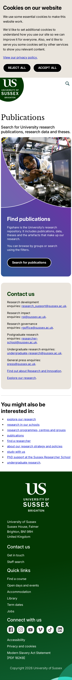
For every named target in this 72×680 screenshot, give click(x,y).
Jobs (10, 611)
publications (15, 435)
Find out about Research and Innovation (34, 371)
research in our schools (23, 424)
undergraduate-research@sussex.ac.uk (34, 353)
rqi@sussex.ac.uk (34, 317)
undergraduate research (23, 462)
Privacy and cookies (21, 646)
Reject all (17, 68)
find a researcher (19, 441)
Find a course (16, 579)
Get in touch (15, 555)
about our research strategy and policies (34, 446)
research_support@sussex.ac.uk (44, 306)
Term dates (15, 605)
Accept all (47, 68)
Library (12, 598)
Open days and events (23, 585)
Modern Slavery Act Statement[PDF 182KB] (28, 655)
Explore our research (21, 378)
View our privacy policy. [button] (20, 57)
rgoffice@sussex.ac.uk (37, 327)
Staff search (15, 562)
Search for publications (29, 262)
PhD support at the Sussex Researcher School (38, 457)
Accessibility (16, 640)
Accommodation (19, 592)
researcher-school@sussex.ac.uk (22, 340)
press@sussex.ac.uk (21, 364)
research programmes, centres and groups (36, 430)
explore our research (21, 419)
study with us (16, 452)
